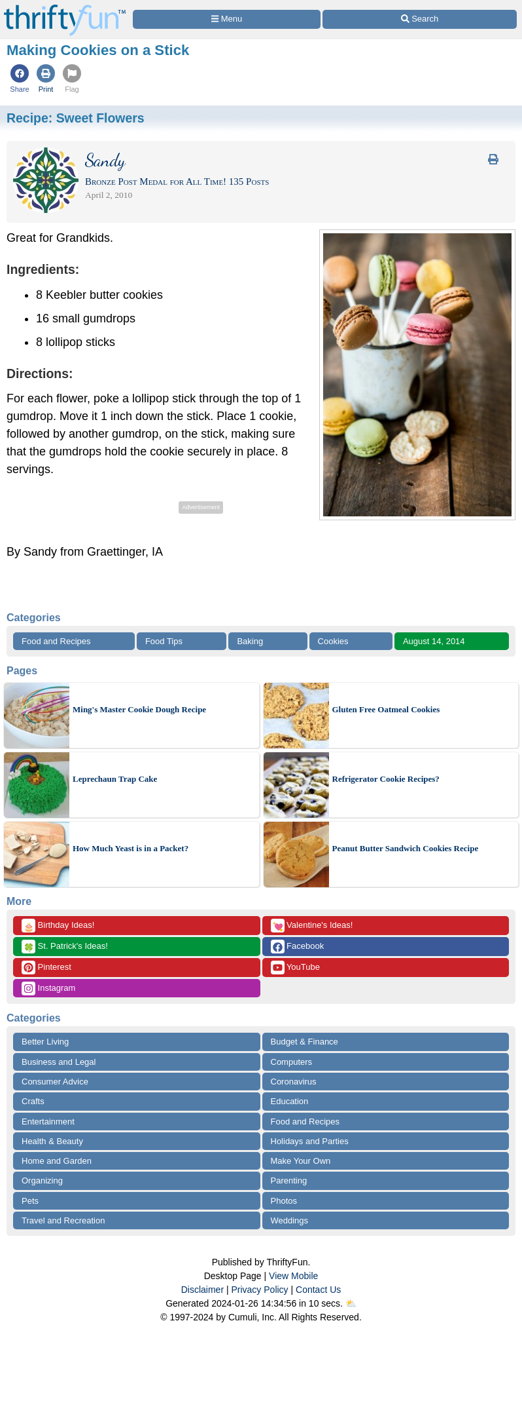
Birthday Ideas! (58, 925)
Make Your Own (301, 1161)
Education (290, 1101)
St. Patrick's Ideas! (65, 946)
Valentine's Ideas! (312, 925)
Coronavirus (294, 1081)
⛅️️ (351, 1303)
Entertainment (48, 1121)
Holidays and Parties (310, 1141)
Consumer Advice (55, 1081)
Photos (284, 1201)
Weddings (290, 1220)
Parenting (289, 1180)
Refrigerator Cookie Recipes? (386, 779)
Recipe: (76, 118)
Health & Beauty (52, 1141)
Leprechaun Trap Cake (115, 779)
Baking (250, 641)
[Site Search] (419, 19)
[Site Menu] (227, 19)
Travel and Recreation (63, 1220)
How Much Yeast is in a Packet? (130, 848)
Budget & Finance (304, 1041)
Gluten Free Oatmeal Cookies (386, 709)
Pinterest (46, 967)
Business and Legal (59, 1062)
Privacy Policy (259, 1289)
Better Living (45, 1041)
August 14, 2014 (434, 641)
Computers (292, 1062)
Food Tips (164, 641)
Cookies (333, 641)
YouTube (295, 967)
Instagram (48, 988)
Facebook (297, 946)
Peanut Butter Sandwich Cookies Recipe (405, 848)
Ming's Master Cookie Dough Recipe (139, 709)
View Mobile (293, 1276)
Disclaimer (202, 1289)
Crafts (33, 1101)
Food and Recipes (56, 641)
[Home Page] (65, 7)
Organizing (42, 1180)
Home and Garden (57, 1161)
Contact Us (318, 1289)
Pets (30, 1201)
